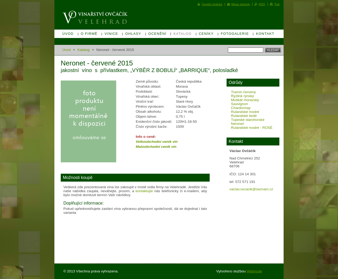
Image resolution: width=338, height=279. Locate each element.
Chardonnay (241, 108)
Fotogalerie (235, 34)
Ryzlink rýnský (242, 96)
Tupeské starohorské (247, 120)
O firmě (89, 34)
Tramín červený (243, 92)
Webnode (254, 271)
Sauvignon (239, 104)
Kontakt (265, 34)
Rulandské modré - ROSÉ (252, 128)
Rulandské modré (245, 112)
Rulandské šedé (244, 116)
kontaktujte (144, 191)
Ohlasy (133, 34)
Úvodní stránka (212, 4)
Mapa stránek (240, 4)
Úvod (68, 34)
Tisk (277, 4)
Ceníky (206, 34)
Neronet (237, 124)
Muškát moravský (245, 100)
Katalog (182, 34)
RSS (262, 4)
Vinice (111, 34)
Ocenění (157, 34)
